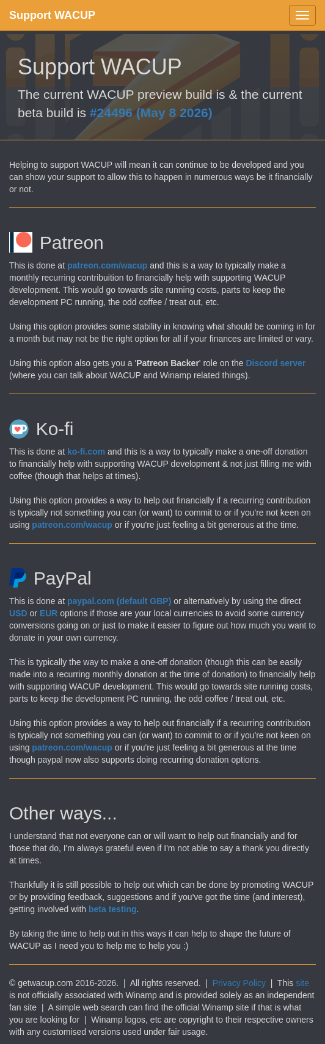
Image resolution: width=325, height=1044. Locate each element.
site (302, 983)
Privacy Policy (239, 983)
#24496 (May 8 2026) (151, 113)
